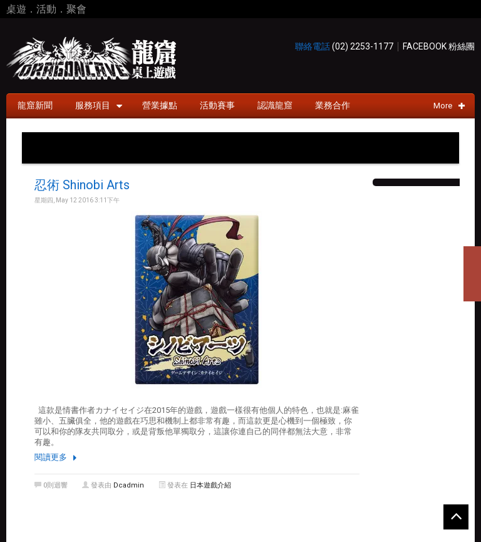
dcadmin (128, 485)
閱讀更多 (50, 457)
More (449, 105)
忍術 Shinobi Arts (82, 184)
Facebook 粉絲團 (439, 46)
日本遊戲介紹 (210, 485)
